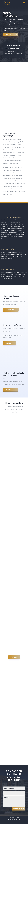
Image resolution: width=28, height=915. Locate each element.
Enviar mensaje (10, 389)
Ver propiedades (10, 34)
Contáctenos (9, 343)
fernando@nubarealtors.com (15, 53)
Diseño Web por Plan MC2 (14, 819)
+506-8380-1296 (11, 51)
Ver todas (14, 657)
